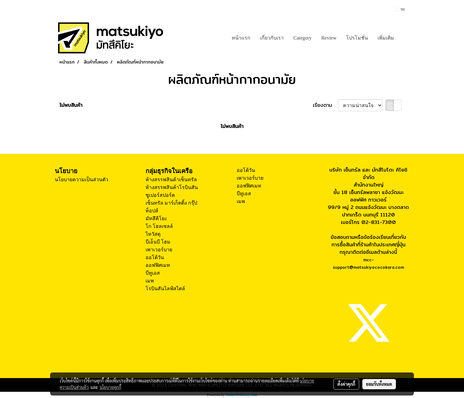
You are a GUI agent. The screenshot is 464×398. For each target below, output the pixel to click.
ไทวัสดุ (153, 234)
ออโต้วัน (155, 257)
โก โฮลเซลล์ (159, 226)
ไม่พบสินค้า (70, 105)
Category (302, 37)
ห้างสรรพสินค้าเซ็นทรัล (171, 179)
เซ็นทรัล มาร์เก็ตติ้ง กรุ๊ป (171, 203)
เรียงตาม (325, 105)
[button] (404, 38)
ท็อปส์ (152, 210)
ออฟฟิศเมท (158, 265)
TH (400, 9)
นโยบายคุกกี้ (110, 387)
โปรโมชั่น (357, 37)
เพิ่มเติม (386, 37)
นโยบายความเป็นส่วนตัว (81, 179)
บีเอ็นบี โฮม (158, 241)
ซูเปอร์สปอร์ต (160, 195)
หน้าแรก (241, 37)
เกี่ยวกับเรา (272, 37)
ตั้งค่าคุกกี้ (346, 384)
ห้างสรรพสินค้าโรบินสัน (172, 187)
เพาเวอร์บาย (159, 249)
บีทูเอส (153, 273)
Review (328, 37)
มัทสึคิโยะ (156, 218)
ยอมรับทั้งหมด (379, 384)
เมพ (150, 280)
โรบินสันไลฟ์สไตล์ (165, 288)
